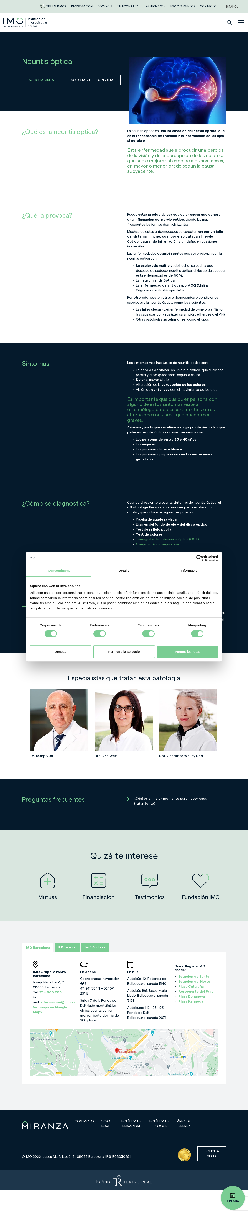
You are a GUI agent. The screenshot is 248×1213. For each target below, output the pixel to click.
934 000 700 (50, 992)
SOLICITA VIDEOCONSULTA (92, 80)
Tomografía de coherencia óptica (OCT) (167, 539)
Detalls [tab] (124, 570)
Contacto (84, 1121)
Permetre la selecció (124, 651)
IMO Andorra (95, 947)
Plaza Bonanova (192, 996)
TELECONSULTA (128, 6)
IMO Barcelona (37, 947)
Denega (60, 651)
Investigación (82, 6)
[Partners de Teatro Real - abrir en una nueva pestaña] (124, 1180)
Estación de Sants (194, 976)
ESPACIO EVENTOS (183, 6)
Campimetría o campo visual (157, 544)
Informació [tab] (189, 570)
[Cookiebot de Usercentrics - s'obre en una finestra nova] (199, 558)
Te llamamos (53, 6)
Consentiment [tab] (59, 570)
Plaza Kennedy (191, 1001)
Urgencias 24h (155, 6)
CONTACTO (208, 6)
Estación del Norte (194, 981)
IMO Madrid (67, 947)
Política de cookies (159, 1124)
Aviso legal (105, 1124)
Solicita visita (212, 1154)
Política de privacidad (131, 1124)
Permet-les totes (187, 651)
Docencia (105, 6)
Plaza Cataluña (191, 986)
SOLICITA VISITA (41, 80)
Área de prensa (184, 1124)
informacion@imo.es (57, 1002)
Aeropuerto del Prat (196, 991)
